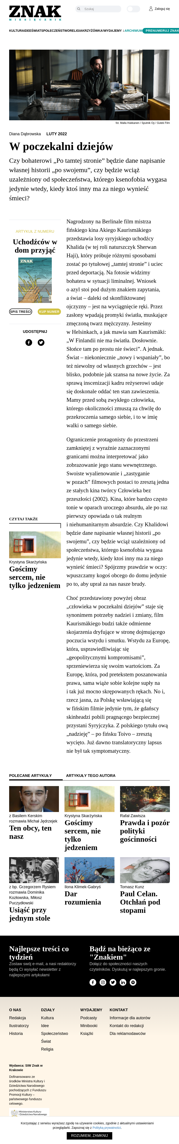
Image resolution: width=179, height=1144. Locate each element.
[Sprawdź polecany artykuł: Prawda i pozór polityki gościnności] (145, 830)
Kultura (16, 30)
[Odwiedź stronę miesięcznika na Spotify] (133, 982)
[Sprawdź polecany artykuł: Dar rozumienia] (89, 898)
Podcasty (88, 1018)
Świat (36, 30)
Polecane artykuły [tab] (30, 776)
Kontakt (119, 1010)
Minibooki (88, 1025)
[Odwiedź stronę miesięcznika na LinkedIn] (123, 982)
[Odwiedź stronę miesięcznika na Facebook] (93, 982)
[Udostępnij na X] (41, 342)
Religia (76, 30)
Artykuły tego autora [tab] (91, 776)
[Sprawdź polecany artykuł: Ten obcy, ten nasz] (34, 832)
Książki (86, 1033)
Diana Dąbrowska (25, 134)
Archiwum (133, 30)
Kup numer (49, 311)
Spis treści (20, 311)
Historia (16, 1033)
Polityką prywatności (107, 1127)
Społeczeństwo (55, 30)
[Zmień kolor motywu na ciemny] (133, 9)
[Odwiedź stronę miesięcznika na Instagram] (103, 982)
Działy (48, 1010)
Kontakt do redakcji (127, 1025)
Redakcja (17, 1018)
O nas (15, 1010)
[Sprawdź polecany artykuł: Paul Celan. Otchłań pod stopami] (145, 902)
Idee (27, 30)
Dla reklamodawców (128, 1033)
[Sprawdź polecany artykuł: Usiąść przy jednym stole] (34, 914)
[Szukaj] (101, 9)
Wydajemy (113, 30)
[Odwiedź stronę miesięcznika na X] (113, 982)
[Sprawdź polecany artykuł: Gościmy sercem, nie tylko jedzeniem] (89, 835)
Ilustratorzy (19, 1025)
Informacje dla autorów (130, 1018)
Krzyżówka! (93, 30)
